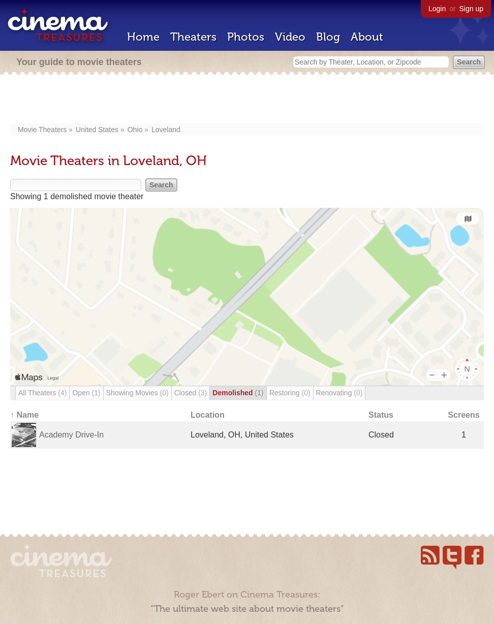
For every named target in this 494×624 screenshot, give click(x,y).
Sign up (471, 9)
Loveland (165, 130)
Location (208, 415)
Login (437, 9)
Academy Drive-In (71, 434)
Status (380, 415)
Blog (328, 37)
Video (290, 37)
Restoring (290, 393)
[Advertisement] (247, 100)
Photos (245, 37)
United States (97, 130)
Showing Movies (137, 393)
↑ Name (24, 415)
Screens (463, 415)
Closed (190, 393)
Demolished (237, 393)
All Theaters (42, 393)
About (367, 37)
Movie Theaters (42, 130)
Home (143, 37)
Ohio (135, 130)
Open (86, 393)
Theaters (193, 37)
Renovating (339, 393)
